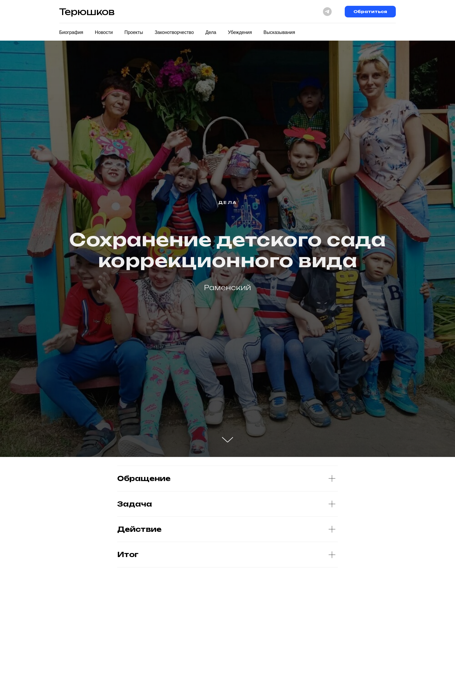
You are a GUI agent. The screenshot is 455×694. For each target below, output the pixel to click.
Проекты (133, 32)
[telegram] (327, 11)
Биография (71, 32)
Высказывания (279, 32)
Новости (104, 32)
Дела (210, 32)
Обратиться (370, 11)
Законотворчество (174, 32)
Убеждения (240, 32)
